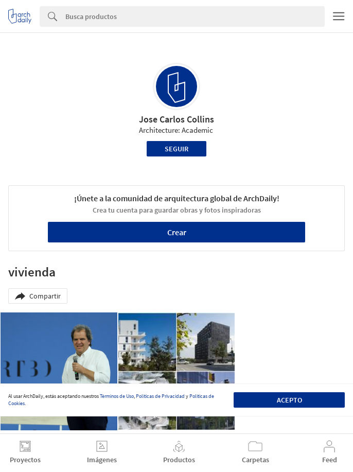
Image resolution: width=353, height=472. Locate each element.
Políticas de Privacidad (160, 396)
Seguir (176, 148)
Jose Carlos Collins (176, 119)
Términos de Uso (117, 396)
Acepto (289, 400)
